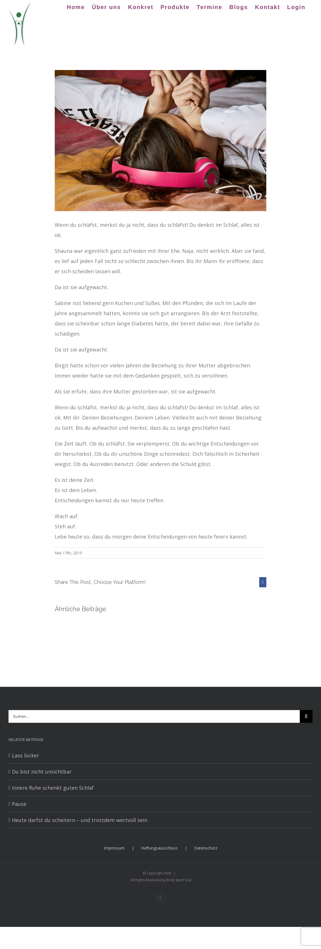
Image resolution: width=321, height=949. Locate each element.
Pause (19, 803)
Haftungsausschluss (159, 848)
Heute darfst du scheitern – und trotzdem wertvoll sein (79, 820)
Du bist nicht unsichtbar (42, 771)
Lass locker (25, 755)
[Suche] (306, 716)
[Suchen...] (154, 716)
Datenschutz (205, 848)
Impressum (114, 848)
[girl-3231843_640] (161, 140)
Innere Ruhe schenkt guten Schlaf (53, 787)
